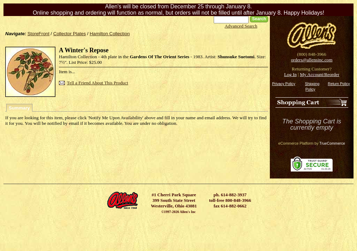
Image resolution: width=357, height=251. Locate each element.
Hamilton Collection (110, 33)
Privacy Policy (283, 84)
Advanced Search (241, 26)
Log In (290, 74)
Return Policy (339, 84)
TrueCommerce (332, 143)
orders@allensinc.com (311, 59)
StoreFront (39, 33)
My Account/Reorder (319, 74)
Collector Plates (69, 33)
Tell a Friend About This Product (97, 82)
